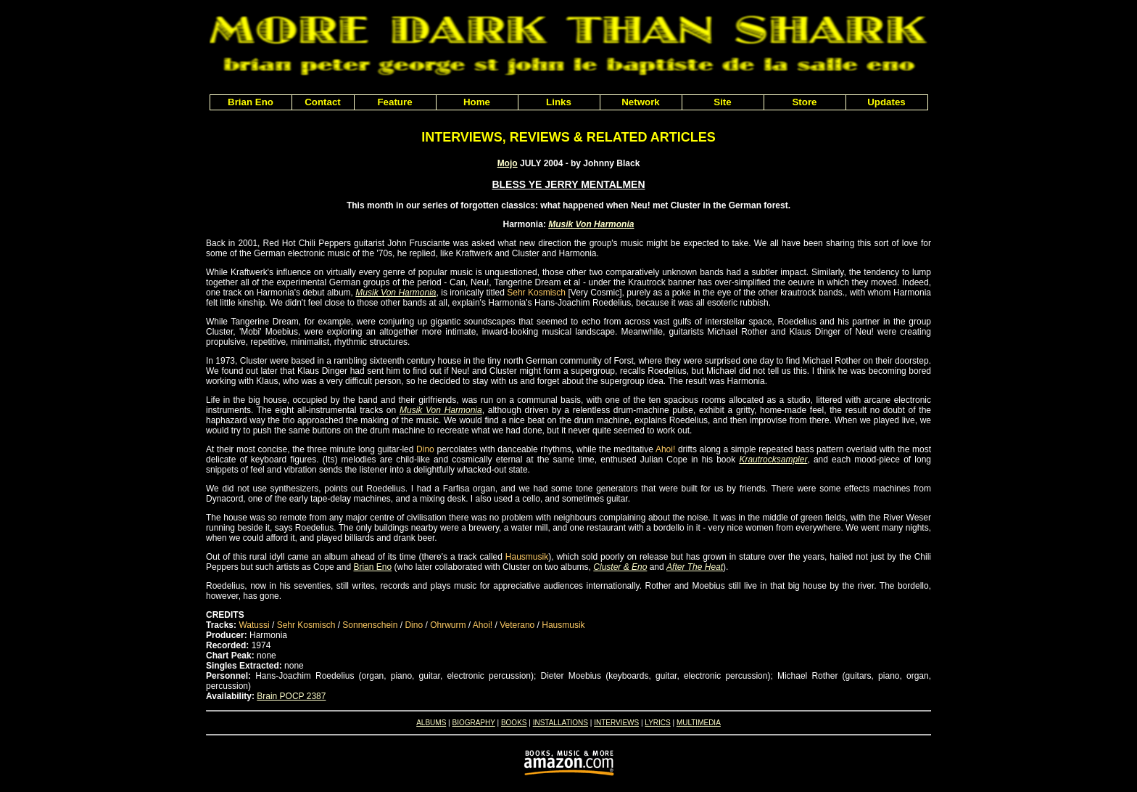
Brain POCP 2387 (291, 696)
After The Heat (694, 567)
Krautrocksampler (773, 459)
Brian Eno (372, 567)
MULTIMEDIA (699, 723)
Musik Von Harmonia (591, 224)
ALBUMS (431, 723)
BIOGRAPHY (473, 723)
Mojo (507, 163)
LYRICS (657, 723)
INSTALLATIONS (560, 723)
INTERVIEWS (616, 723)
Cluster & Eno (620, 567)
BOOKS (514, 723)
